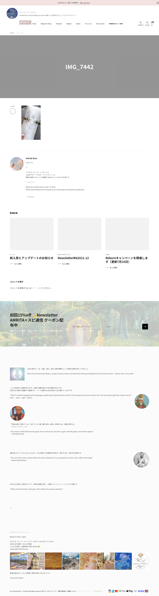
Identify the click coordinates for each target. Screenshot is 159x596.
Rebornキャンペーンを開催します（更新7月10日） (126, 260)
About (78, 24)
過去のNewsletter (64, 254)
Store (34, 24)
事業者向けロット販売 (116, 24)
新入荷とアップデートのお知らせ (32, 258)
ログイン (35, 288)
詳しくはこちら (85, 3)
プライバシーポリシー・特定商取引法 (90, 591)
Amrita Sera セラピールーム (19, 532)
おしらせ (12, 254)
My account (100, 24)
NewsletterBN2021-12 (73, 258)
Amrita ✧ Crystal (28, 12)
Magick (68, 24)
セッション (88, 24)
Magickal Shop (46, 24)
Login (147, 24)
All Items (24, 22)
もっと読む (18, 263)
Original (59, 24)
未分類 (107, 254)
